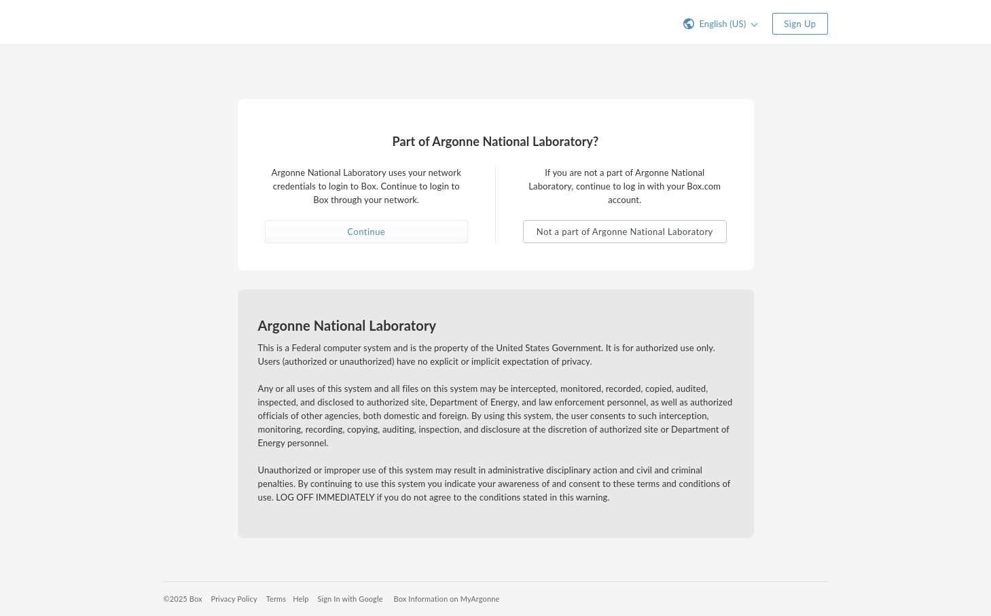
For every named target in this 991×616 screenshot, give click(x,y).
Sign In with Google (349, 598)
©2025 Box (183, 598)
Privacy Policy (234, 598)
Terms (276, 598)
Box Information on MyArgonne (447, 598)
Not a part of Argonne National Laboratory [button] (625, 231)
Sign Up (800, 23)
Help (300, 598)
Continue (366, 231)
